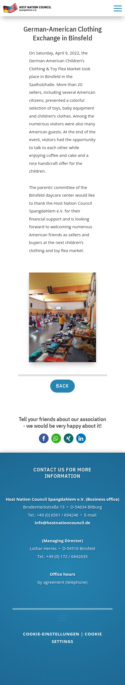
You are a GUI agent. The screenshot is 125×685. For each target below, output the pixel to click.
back (62, 386)
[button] (44, 438)
